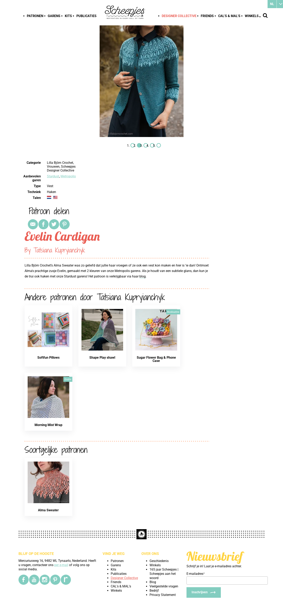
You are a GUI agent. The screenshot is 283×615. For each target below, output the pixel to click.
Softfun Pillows (48, 357)
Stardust (53, 176)
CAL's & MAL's (229, 16)
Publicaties (86, 16)
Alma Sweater (48, 510)
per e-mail (61, 565)
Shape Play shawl (102, 357)
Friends (207, 16)
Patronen (35, 16)
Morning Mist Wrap (48, 425)
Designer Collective (179, 16)
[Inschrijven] (203, 592)
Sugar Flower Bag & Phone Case (156, 359)
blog (142, 276)
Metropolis (68, 176)
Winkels (252, 16)
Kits (68, 16)
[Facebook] (23, 580)
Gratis (67, 379)
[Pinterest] (55, 580)
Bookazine (173, 311)
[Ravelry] (66, 580)
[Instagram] (45, 580)
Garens (54, 16)
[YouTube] (34, 580)
